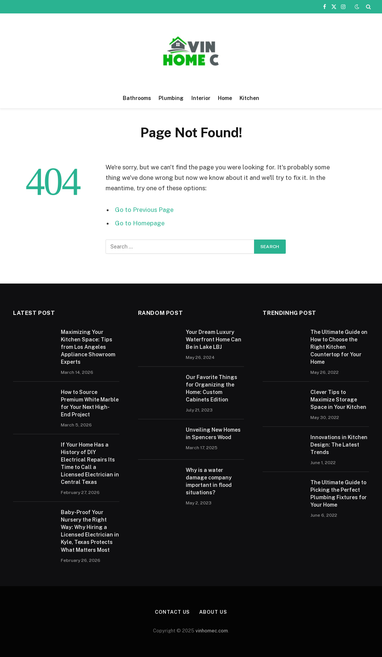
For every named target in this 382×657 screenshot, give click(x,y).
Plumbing (171, 98)
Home (225, 98)
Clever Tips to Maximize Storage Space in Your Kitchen (338, 399)
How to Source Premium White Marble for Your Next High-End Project (90, 403)
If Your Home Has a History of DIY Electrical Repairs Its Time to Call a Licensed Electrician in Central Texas (90, 463)
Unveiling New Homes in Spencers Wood (213, 433)
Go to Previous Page (144, 209)
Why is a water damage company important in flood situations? (209, 481)
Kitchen (249, 98)
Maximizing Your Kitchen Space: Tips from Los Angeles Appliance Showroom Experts (88, 347)
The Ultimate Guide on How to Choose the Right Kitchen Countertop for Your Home (338, 347)
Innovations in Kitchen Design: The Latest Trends (338, 444)
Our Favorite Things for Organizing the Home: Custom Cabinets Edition (211, 388)
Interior (200, 98)
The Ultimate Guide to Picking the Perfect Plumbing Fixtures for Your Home (338, 493)
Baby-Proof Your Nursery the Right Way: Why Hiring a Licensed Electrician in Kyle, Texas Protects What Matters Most (90, 531)
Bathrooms (137, 98)
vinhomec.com (211, 630)
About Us (213, 612)
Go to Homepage (140, 223)
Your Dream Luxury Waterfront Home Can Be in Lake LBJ (213, 339)
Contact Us (172, 612)
